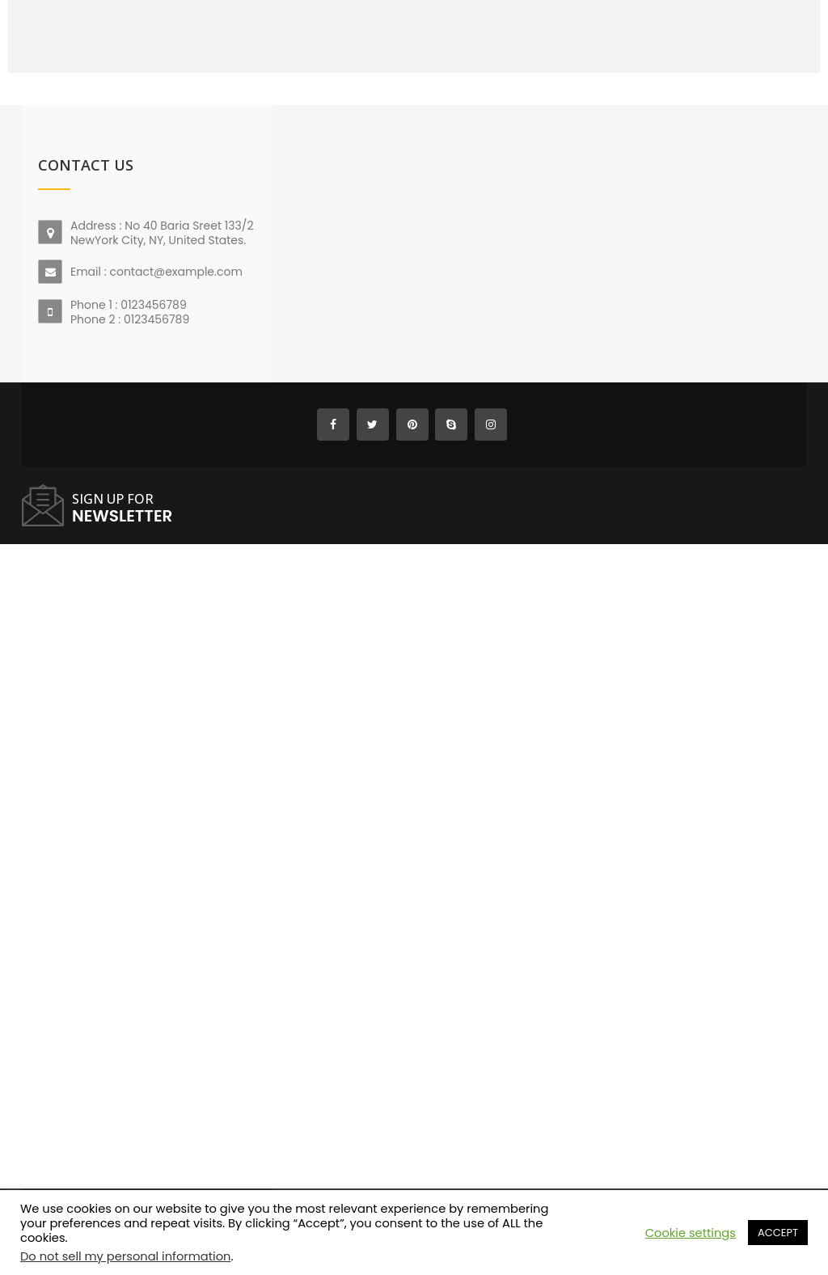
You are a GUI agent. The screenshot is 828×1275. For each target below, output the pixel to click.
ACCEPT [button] (778, 1232)
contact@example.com (175, 272)
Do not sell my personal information (125, 1256)
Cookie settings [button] (690, 1233)
